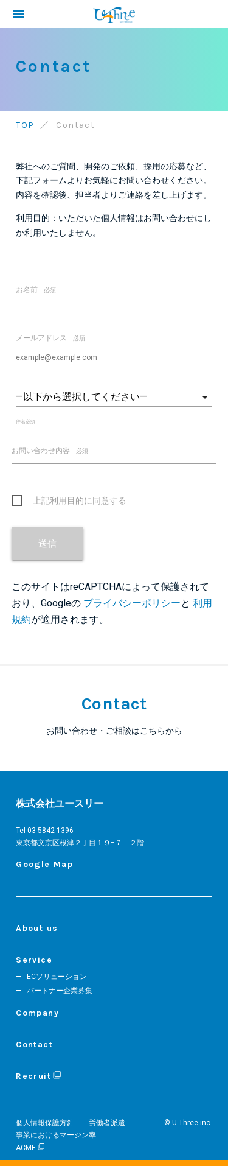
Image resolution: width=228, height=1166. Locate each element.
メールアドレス (50, 338)
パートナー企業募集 (59, 990)
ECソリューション (57, 976)
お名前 (36, 290)
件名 (25, 421)
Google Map (44, 864)
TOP (25, 125)
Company (37, 1013)
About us (37, 928)
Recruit (38, 1076)
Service (34, 960)
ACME (30, 1147)
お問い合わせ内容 (50, 450)
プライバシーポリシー (132, 603)
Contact (34, 1044)
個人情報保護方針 (45, 1123)
